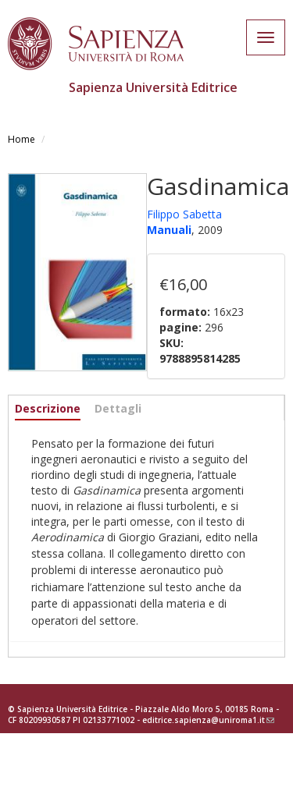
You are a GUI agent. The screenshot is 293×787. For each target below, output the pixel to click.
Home (21, 139)
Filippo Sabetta (184, 214)
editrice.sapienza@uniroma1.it (208, 719)
